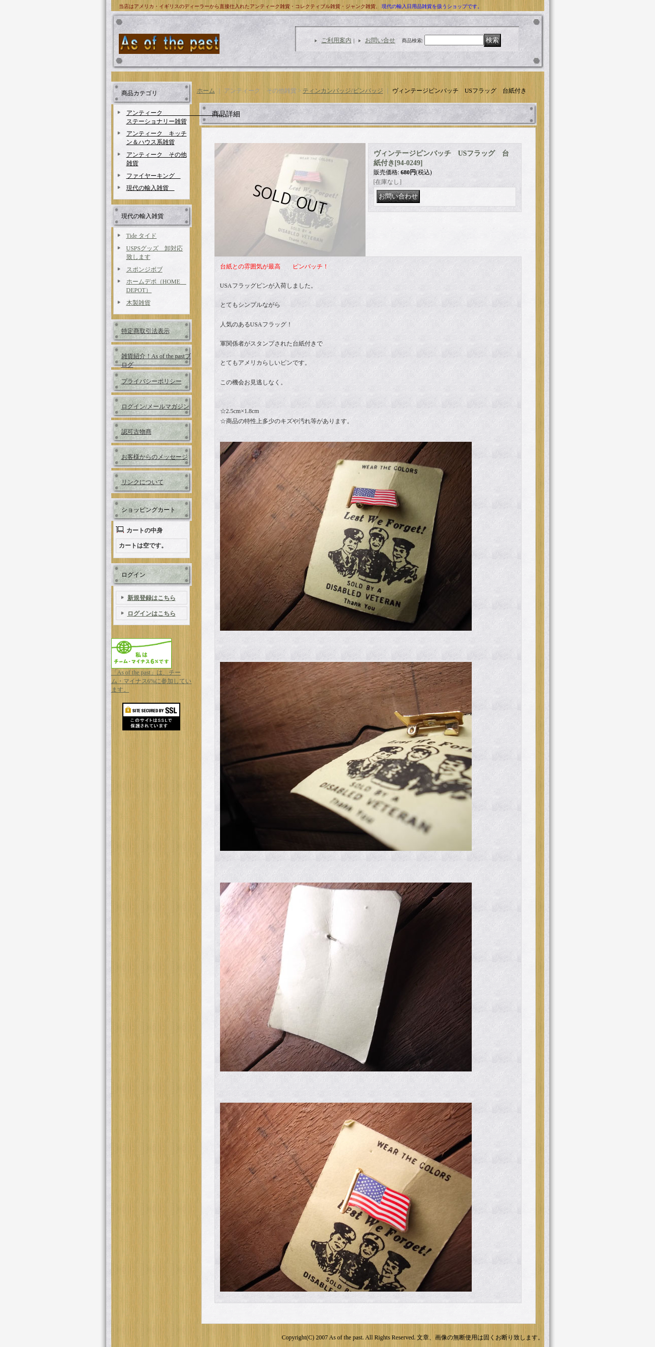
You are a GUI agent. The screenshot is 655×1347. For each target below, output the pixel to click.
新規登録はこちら (151, 597)
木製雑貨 (138, 302)
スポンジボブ (144, 269)
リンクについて (142, 482)
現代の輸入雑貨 (150, 187)
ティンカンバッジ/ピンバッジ (343, 90)
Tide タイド (141, 235)
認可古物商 (136, 431)
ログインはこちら (151, 613)
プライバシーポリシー (151, 381)
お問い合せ (380, 40)
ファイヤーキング (153, 175)
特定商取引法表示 (145, 330)
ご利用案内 (336, 40)
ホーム (206, 90)
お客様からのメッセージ (154, 456)
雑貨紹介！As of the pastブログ (156, 360)
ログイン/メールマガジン (155, 406)
